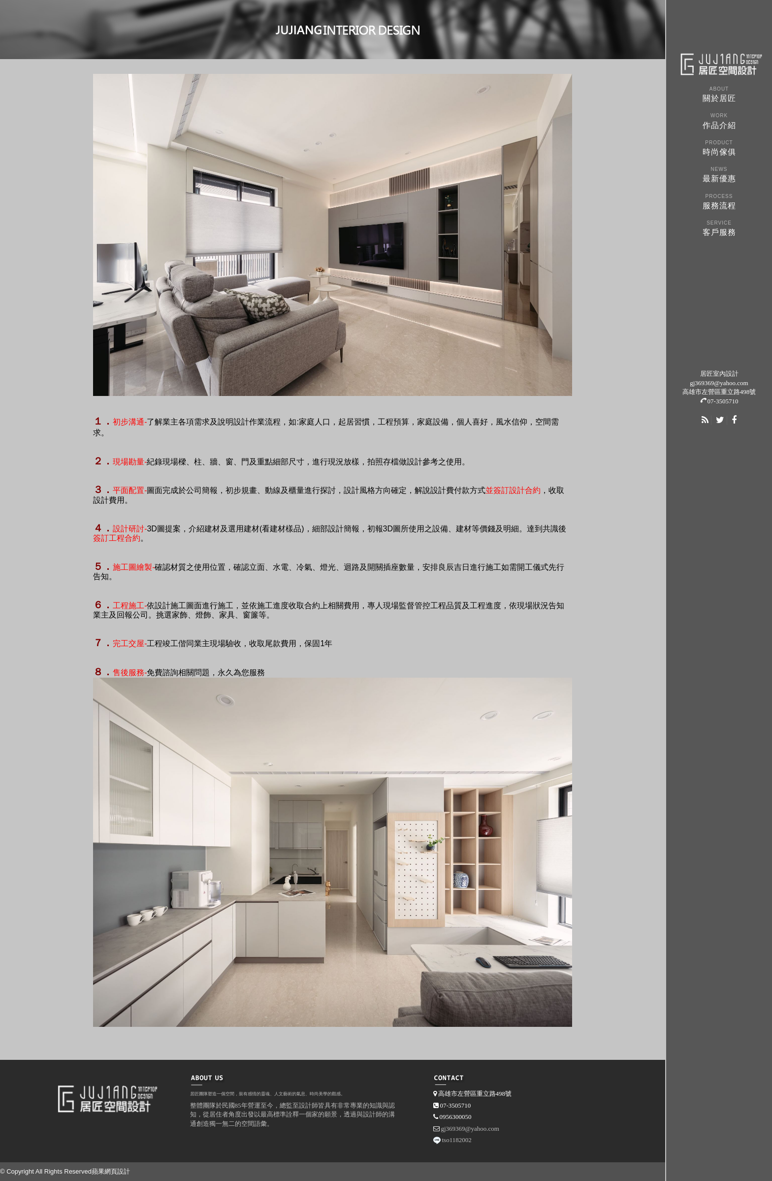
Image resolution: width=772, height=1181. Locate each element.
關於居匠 (719, 93)
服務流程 (719, 201)
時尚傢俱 (719, 147)
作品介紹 (719, 120)
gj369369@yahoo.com (719, 383)
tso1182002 (457, 1140)
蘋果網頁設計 (111, 1171)
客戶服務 (719, 227)
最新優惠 (719, 173)
